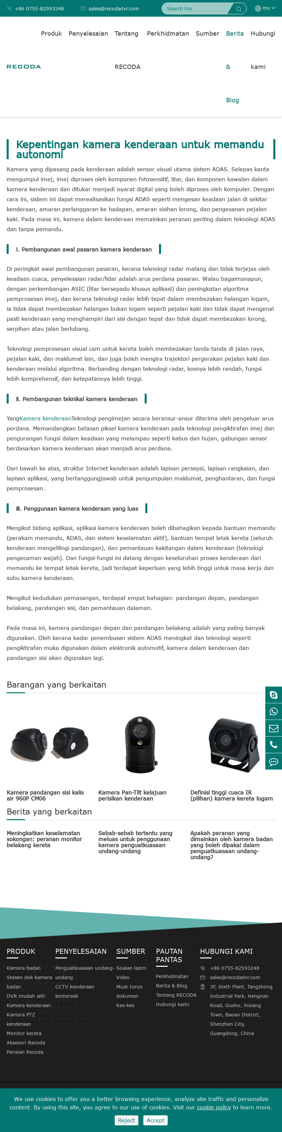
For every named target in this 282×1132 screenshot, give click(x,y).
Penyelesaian (88, 33)
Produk (51, 33)
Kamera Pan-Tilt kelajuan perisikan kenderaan (132, 796)
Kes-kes (125, 1005)
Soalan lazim (131, 968)
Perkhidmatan (168, 33)
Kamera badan (24, 968)
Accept (155, 1120)
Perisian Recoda (25, 1052)
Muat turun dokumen (129, 991)
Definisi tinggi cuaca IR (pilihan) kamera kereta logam (231, 796)
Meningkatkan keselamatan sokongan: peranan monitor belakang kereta (44, 839)
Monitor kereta (24, 1033)
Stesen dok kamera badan (29, 981)
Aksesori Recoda (26, 1042)
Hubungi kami (263, 50)
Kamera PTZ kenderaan (21, 1019)
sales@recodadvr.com (110, 8)
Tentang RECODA (127, 50)
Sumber (207, 33)
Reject (126, 1120)
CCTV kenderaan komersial (74, 991)
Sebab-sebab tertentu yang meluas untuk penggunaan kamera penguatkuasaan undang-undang (135, 842)
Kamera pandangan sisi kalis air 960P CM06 (45, 796)
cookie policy (214, 1107)
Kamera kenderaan (45, 418)
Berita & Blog (235, 67)
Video (123, 977)
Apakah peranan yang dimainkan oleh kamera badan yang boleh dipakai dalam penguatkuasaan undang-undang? (231, 845)
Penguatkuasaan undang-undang (85, 972)
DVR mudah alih (26, 996)
